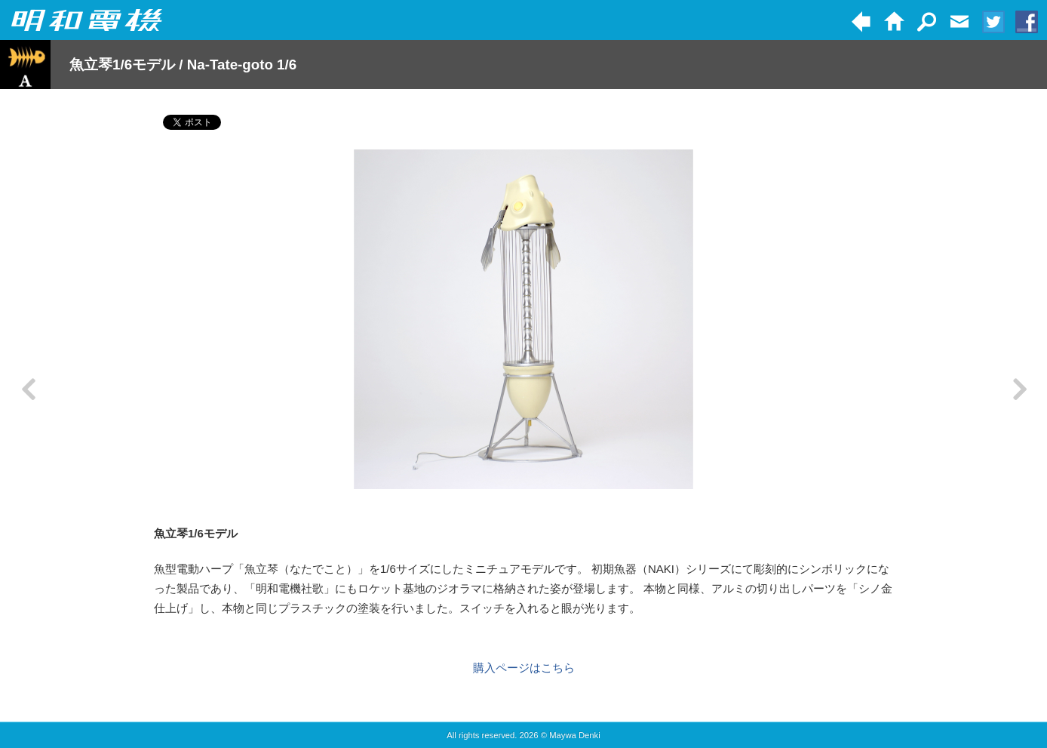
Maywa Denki (574, 735)
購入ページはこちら (524, 667)
